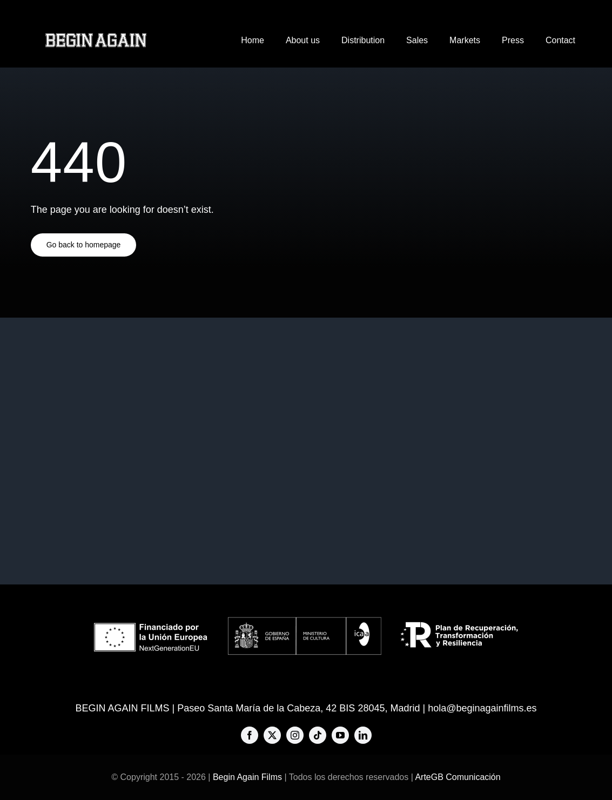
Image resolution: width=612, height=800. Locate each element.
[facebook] (249, 735)
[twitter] (272, 735)
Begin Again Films (247, 777)
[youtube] (340, 735)
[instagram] (295, 735)
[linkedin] (363, 735)
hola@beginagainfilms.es (482, 708)
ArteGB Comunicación (457, 777)
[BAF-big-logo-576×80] (96, 37)
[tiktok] (317, 735)
